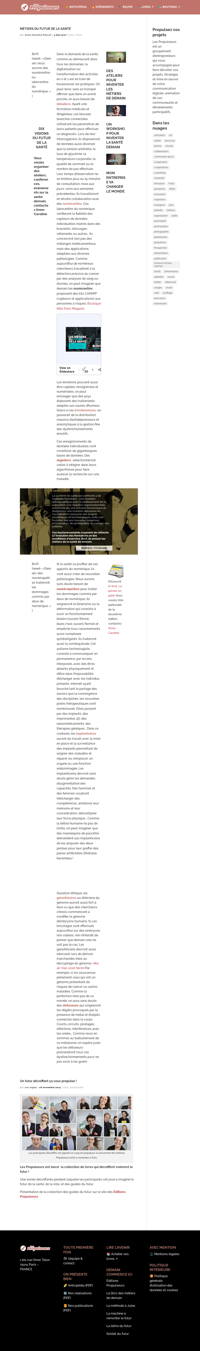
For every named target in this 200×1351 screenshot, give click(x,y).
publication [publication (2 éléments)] (160, 278)
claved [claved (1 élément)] (169, 148)
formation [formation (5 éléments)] (159, 191)
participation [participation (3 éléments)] (161, 241)
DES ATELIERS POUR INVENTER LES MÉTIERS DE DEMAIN (116, 84)
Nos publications (80, 1306)
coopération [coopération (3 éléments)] (160, 166)
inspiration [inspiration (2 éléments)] (159, 210)
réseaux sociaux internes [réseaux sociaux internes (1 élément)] (163, 287)
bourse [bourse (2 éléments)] (158, 148)
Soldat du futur (117, 1334)
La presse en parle (115, 590)
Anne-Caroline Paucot (38, 35)
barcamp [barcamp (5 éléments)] (170, 141)
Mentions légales (166, 1254)
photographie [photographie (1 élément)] (161, 247)
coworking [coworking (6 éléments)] (159, 179)
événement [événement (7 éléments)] (160, 333)
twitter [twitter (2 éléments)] (157, 308)
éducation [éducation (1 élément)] (159, 327)
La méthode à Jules (120, 1306)
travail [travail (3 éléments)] (171, 302)
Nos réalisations (80, 1293)
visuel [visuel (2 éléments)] (169, 314)
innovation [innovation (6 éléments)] (159, 204)
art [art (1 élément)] (170, 135)
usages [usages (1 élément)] (158, 314)
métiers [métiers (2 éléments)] (171, 222)
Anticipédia (76, 1285)
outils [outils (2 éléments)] (174, 229)
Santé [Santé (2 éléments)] (157, 296)
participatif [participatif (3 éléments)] (160, 235)
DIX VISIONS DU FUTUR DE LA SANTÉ (42, 138)
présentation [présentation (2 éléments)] (161, 272)
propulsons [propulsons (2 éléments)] (160, 260)
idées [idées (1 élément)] (172, 197)
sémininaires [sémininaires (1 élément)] (171, 296)
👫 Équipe (125, 7)
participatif (76, 1087)
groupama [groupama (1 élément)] (159, 197)
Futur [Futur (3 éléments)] (171, 191)
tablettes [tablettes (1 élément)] (159, 302)
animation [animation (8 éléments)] (159, 135)
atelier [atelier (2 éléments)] (157, 141)
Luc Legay (31, 1087)
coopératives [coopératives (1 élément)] (161, 172)
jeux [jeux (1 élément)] (171, 216)
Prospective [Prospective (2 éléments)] (160, 266)
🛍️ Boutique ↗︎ (169, 7)
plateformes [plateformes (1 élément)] (160, 254)
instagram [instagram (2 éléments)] (159, 216)
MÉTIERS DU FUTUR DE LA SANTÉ (45, 29)
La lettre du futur (118, 1326)
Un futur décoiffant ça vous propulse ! (48, 1081)
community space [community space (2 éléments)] (164, 160)
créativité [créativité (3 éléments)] (159, 185)
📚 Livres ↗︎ (145, 7)
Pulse (79, 35)
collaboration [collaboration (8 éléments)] (161, 154)
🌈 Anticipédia (75, 7)
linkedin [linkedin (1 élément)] (158, 222)
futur (71, 35)
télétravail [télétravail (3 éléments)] (170, 308)
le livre (112, 586)
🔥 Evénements (102, 7)
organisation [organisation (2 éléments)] (161, 229)
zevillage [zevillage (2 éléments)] (167, 321)
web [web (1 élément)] (156, 321)
